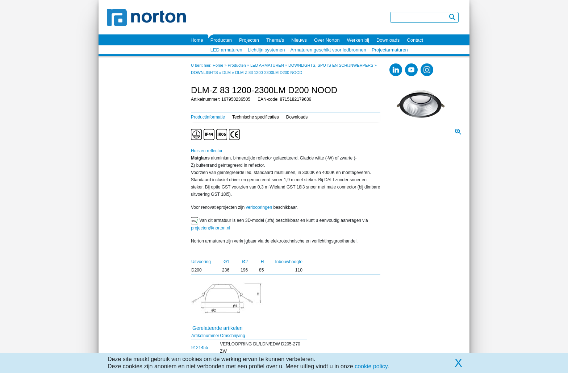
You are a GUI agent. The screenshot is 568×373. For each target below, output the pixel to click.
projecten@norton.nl (210, 228)
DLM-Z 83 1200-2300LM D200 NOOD (268, 72)
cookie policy (371, 366)
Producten (221, 40)
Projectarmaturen (390, 50)
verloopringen (259, 207)
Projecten (249, 40)
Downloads (388, 40)
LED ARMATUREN (267, 65)
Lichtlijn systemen (266, 50)
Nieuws (299, 40)
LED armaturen (226, 50)
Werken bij (358, 40)
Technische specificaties (255, 117)
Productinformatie (208, 117)
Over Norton (327, 40)
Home (197, 40)
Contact (415, 40)
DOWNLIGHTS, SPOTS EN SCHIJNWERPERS (330, 65)
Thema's (275, 40)
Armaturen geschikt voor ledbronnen (328, 50)
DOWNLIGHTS (204, 72)
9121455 (199, 347)
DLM (226, 72)
